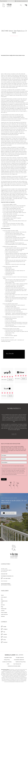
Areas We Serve (4, 614)
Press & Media (4, 612)
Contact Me (14, 434)
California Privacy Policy (21, 661)
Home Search (4, 597)
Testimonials (3, 608)
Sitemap (3, 616)
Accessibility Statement (19, 659)
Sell (2, 602)
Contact (2, 610)
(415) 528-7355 (4, 573)
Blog (2, 606)
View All (10, 379)
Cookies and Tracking (6, 661)
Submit (3, 479)
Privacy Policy (7, 659)
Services (3, 604)
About (2, 595)
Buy (2, 599)
